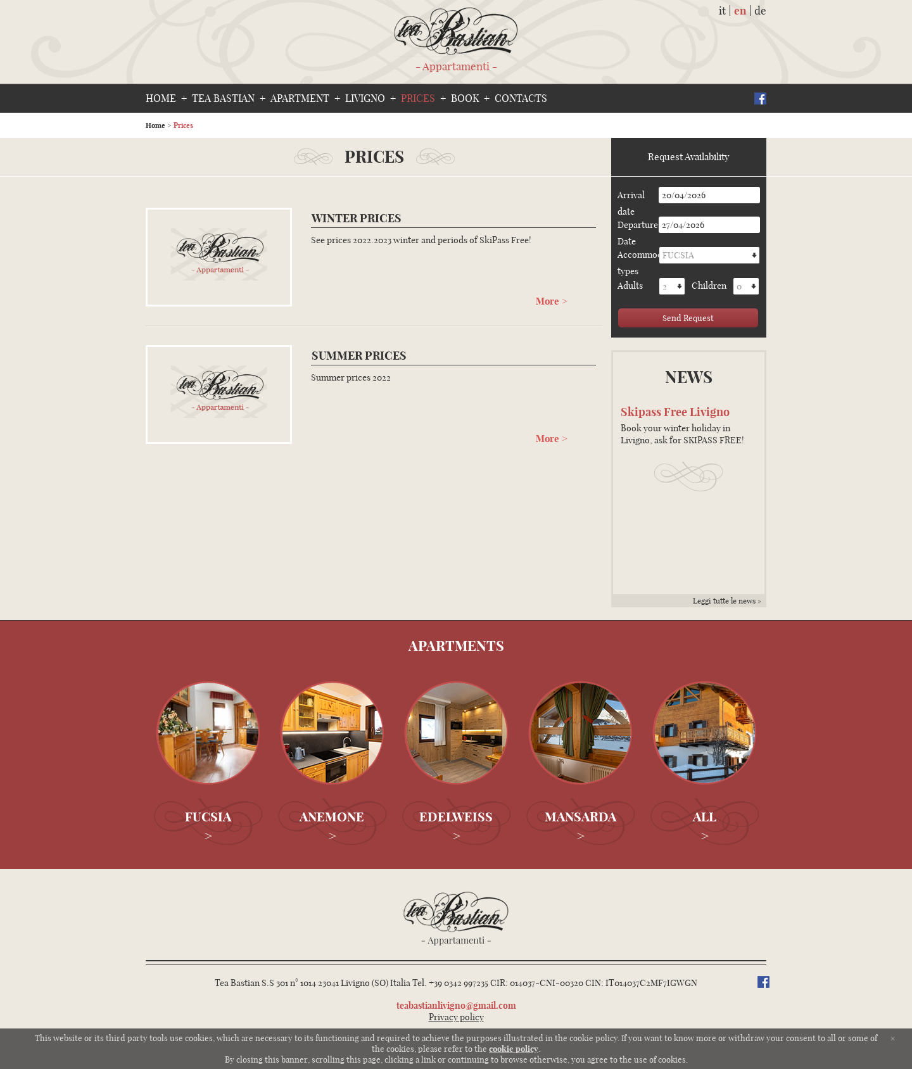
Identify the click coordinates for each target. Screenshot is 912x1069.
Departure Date (637, 226)
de (760, 10)
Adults (630, 285)
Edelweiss (456, 817)
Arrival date (631, 196)
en (740, 10)
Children (709, 285)
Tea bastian (223, 98)
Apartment (299, 98)
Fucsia (208, 817)
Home (161, 98)
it (722, 10)
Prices (418, 98)
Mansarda (580, 817)
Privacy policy (456, 1017)
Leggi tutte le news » (727, 600)
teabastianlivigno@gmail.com (456, 1005)
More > (551, 301)
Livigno (365, 98)
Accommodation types (637, 256)
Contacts (521, 98)
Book (465, 98)
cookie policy (513, 1049)
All (704, 817)
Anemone (332, 817)
